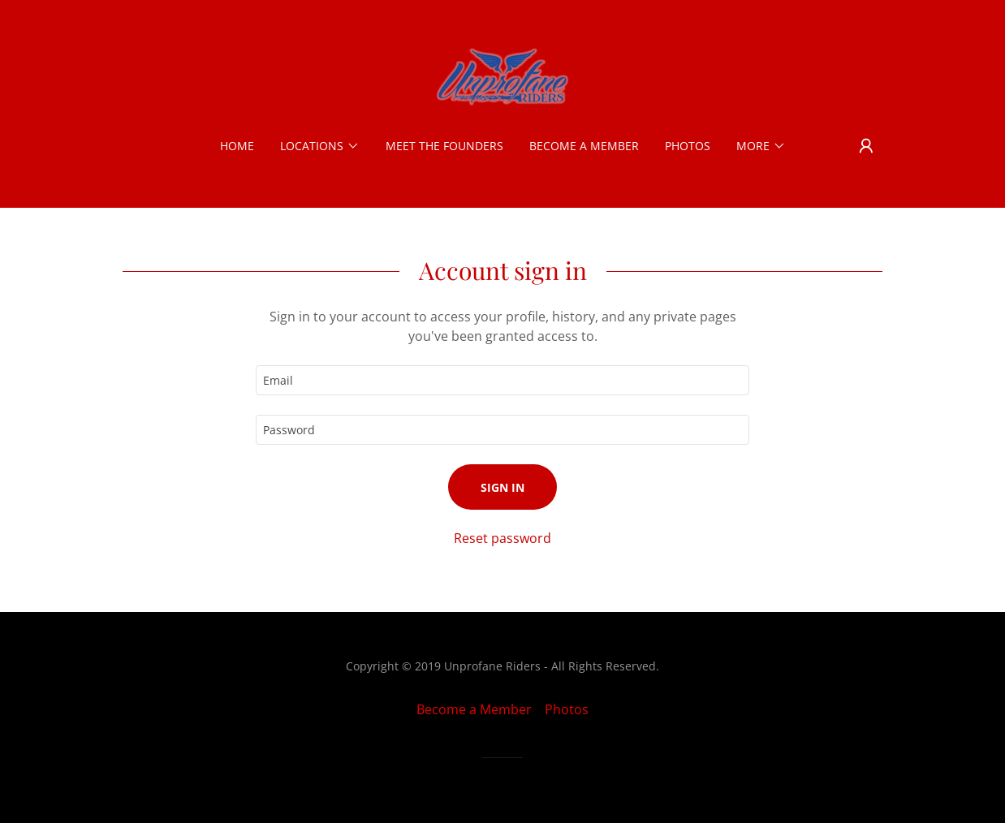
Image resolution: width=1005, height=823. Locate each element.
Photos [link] (687, 145)
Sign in (502, 487)
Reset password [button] (502, 538)
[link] (502, 76)
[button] (320, 146)
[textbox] (502, 380)
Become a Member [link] (584, 145)
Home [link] (237, 145)
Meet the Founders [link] (444, 145)
